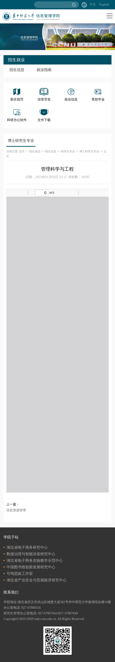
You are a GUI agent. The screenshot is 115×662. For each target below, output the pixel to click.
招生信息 (16, 70)
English (104, 4)
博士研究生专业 (89, 151)
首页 (22, 151)
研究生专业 (68, 151)
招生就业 (35, 151)
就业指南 (44, 70)
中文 (92, 4)
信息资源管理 (16, 510)
